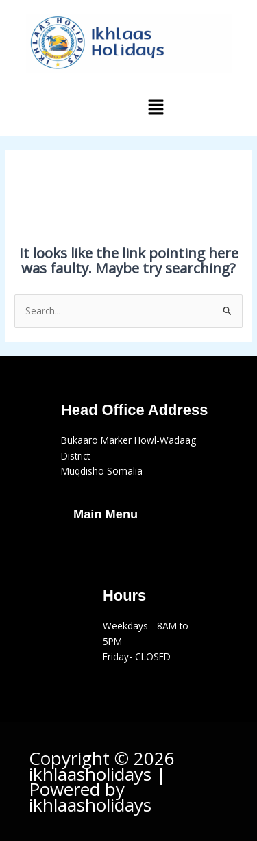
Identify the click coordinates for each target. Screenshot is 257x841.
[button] (155, 107)
